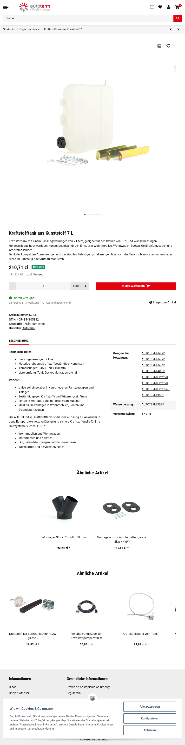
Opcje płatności (19, 693)
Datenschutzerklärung (40, 728)
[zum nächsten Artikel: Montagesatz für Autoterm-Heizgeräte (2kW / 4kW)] (178, 29)
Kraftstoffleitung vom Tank (140, 634)
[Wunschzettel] (160, 7)
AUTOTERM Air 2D (153, 359)
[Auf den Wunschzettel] (168, 45)
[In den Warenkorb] (136, 286)
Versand (38, 274)
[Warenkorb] (177, 7)
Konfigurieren (150, 718)
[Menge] (43, 286)
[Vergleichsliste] (151, 7)
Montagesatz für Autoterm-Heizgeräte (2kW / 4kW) (121, 539)
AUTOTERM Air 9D (153, 353)
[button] (169, 7)
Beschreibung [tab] (19, 340)
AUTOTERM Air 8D (153, 371)
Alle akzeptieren (150, 706)
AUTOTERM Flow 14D (156, 389)
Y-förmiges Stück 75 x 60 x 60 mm (63, 537)
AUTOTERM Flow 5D (155, 377)
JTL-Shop (102, 739)
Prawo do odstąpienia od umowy (88, 687)
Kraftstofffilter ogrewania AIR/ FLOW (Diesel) (32, 636)
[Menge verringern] (13, 286)
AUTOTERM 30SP (153, 395)
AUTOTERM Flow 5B (155, 383)
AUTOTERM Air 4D (153, 365)
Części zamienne (34, 324)
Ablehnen (150, 730)
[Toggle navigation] (5, 7)
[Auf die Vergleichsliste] (159, 45)
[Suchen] (88, 18)
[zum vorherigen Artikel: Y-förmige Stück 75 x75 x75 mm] (170, 29)
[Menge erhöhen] (85, 286)
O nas (12, 687)
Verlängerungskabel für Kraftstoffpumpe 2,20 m (86, 636)
